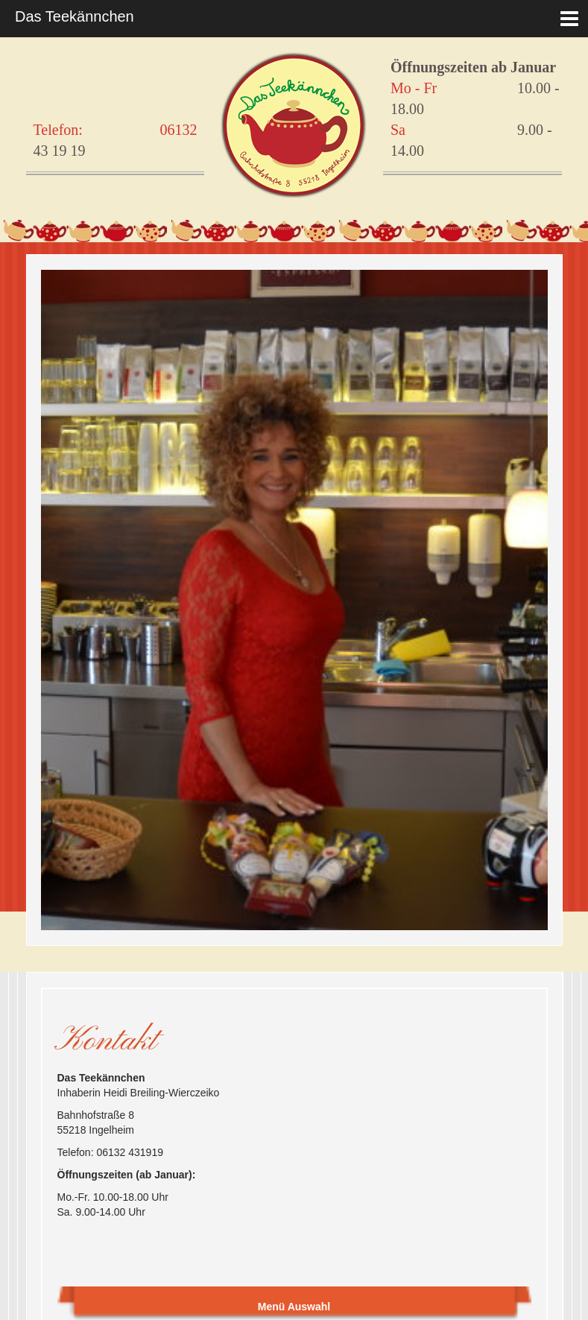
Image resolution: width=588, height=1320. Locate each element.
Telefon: (58, 129)
